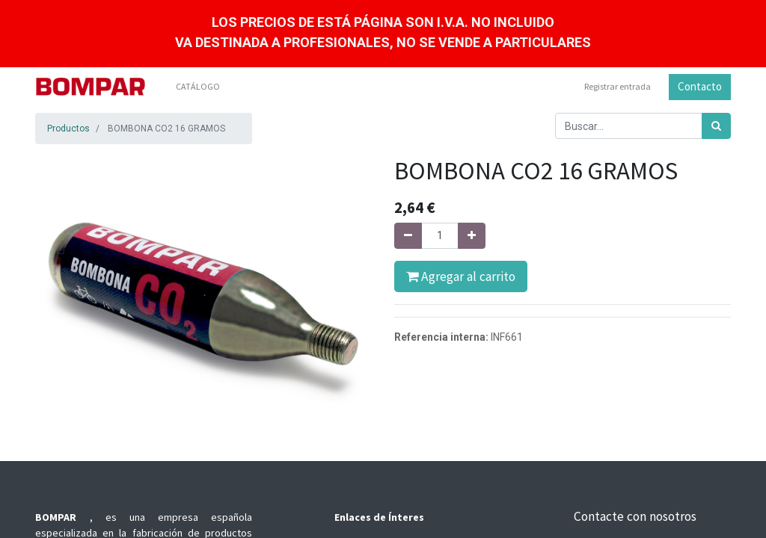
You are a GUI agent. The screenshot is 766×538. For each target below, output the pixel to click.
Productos (68, 128)
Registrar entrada (617, 86)
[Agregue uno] (471, 236)
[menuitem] (198, 86)
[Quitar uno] (408, 236)
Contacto (700, 86)
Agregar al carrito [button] (460, 276)
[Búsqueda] (716, 126)
